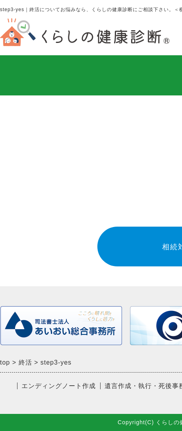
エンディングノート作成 (58, 385)
